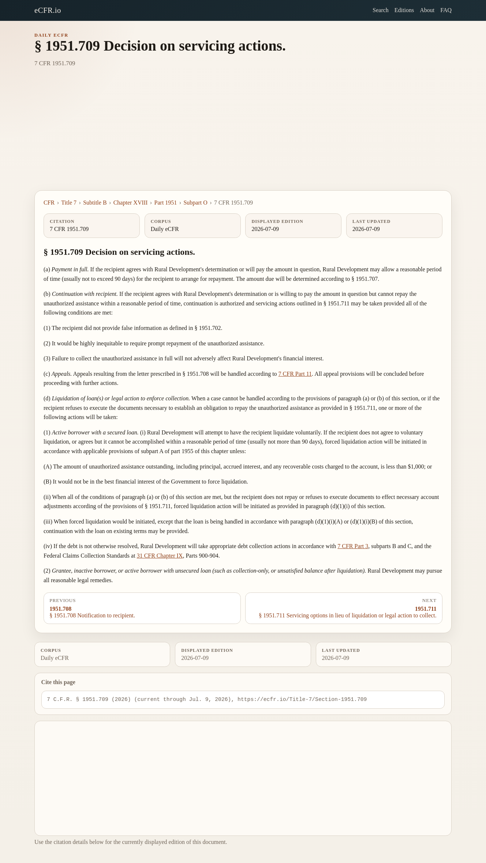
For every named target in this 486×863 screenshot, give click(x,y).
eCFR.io (47, 10)
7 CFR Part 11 (295, 374)
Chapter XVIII (130, 202)
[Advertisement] (243, 135)
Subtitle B (94, 202)
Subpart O (195, 202)
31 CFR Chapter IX (160, 555)
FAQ (446, 10)
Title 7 (68, 202)
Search (381, 10)
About (427, 10)
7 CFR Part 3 (352, 546)
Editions (404, 10)
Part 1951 (165, 202)
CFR (49, 202)
